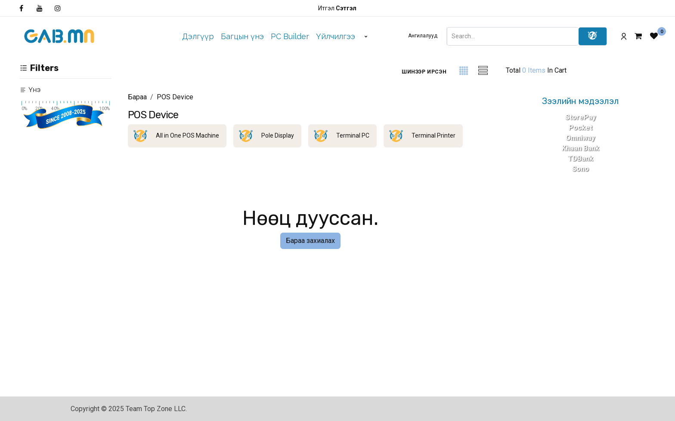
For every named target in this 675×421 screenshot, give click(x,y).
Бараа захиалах (310, 241)
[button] (424, 72)
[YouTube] (39, 8)
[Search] (593, 36)
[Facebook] (21, 8)
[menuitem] (198, 36)
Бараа (137, 97)
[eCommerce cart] (642, 36)
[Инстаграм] (58, 8)
